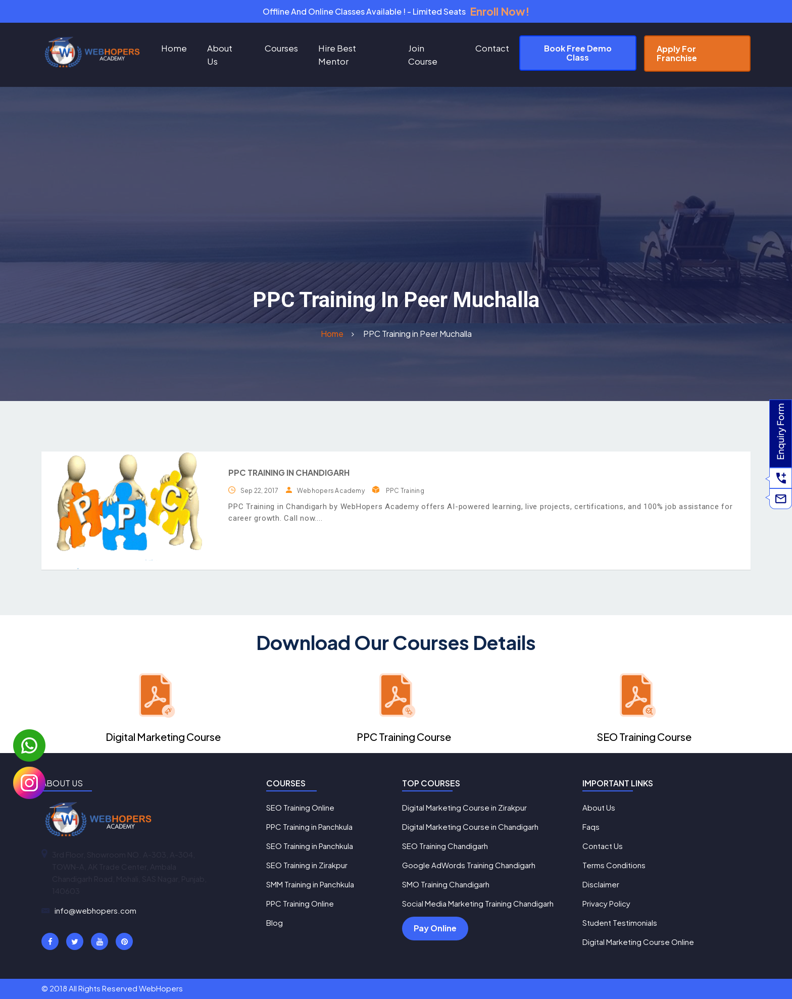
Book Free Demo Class (578, 53)
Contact (492, 48)
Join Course (422, 54)
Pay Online (435, 928)
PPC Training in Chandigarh (289, 472)
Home (174, 48)
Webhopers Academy (331, 490)
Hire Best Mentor (337, 54)
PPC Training (405, 490)
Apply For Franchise (677, 53)
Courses (281, 48)
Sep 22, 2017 (259, 490)
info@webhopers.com (95, 910)
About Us (219, 54)
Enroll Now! (499, 11)
